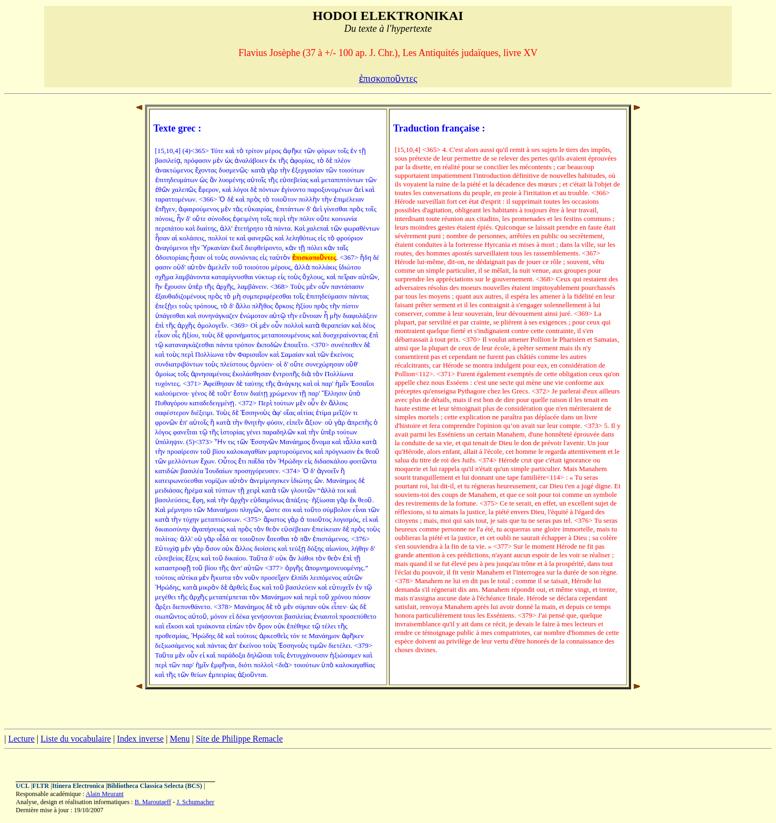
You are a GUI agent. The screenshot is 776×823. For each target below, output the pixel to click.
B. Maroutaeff (153, 802)
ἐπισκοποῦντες (388, 78)
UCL (22, 786)
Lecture (21, 738)
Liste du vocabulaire (75, 738)
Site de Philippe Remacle (239, 738)
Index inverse (140, 738)
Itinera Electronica (78, 786)
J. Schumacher (195, 802)
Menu (180, 738)
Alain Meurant (104, 794)
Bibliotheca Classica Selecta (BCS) (154, 786)
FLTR (40, 786)
